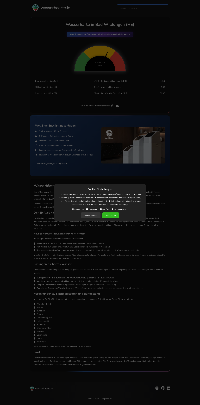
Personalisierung (120, 209)
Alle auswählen (110, 215)
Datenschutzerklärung (118, 204)
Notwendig (78, 209)
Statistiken (91, 209)
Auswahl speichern (91, 215)
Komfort (104, 209)
